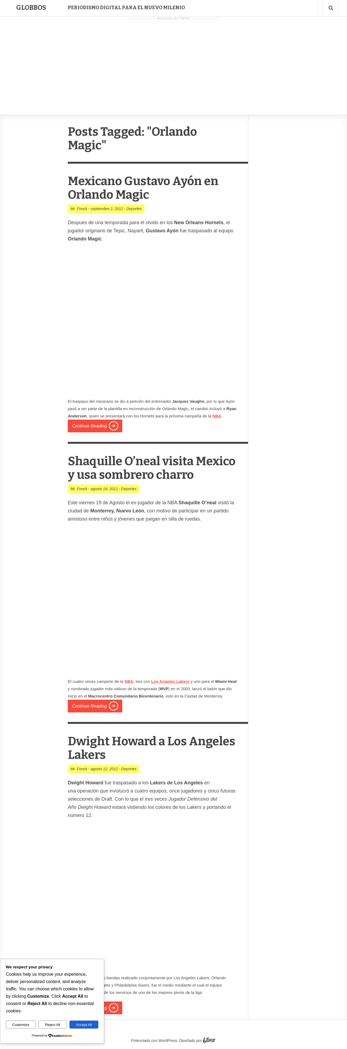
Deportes (134, 209)
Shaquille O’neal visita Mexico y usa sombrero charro (152, 468)
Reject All (52, 1025)
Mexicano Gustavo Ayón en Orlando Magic (143, 188)
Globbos (31, 7)
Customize (20, 1025)
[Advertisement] (173, 60)
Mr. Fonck (78, 209)
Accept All (84, 1025)
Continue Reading (89, 426)
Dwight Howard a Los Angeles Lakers (151, 748)
